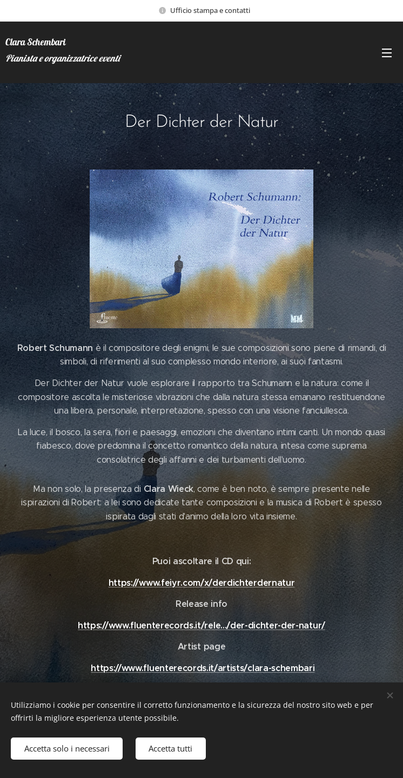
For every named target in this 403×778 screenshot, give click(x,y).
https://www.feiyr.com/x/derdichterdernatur (202, 582)
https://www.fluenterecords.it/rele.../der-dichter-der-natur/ (201, 625)
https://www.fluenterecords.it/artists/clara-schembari (202, 668)
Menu (387, 52)
